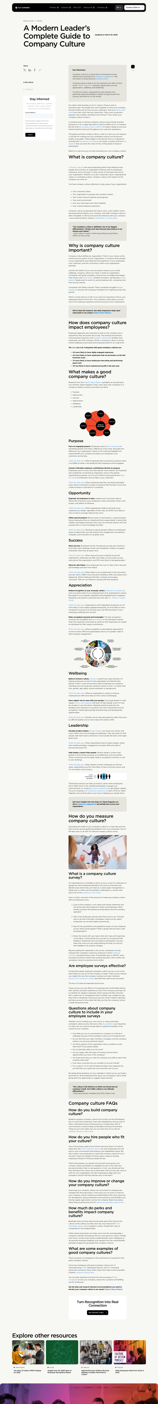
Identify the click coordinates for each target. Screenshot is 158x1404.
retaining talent (102, 79)
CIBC (85, 1268)
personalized (97, 619)
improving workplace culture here (110, 1202)
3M (114, 1265)
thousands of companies (89, 141)
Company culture (76, 167)
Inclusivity (94, 679)
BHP (109, 1268)
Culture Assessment (100, 788)
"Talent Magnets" (84, 85)
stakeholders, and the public (106, 218)
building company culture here (81, 1131)
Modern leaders (95, 731)
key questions (107, 1024)
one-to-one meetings (83, 703)
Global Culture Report (93, 382)
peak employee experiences (95, 791)
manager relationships (102, 338)
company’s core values (91, 893)
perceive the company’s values (81, 978)
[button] (54, 7)
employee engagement (104, 77)
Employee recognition (114, 591)
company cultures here (84, 1272)
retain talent (87, 278)
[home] (22, 7)
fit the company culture (89, 1149)
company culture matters (91, 127)
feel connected (113, 446)
